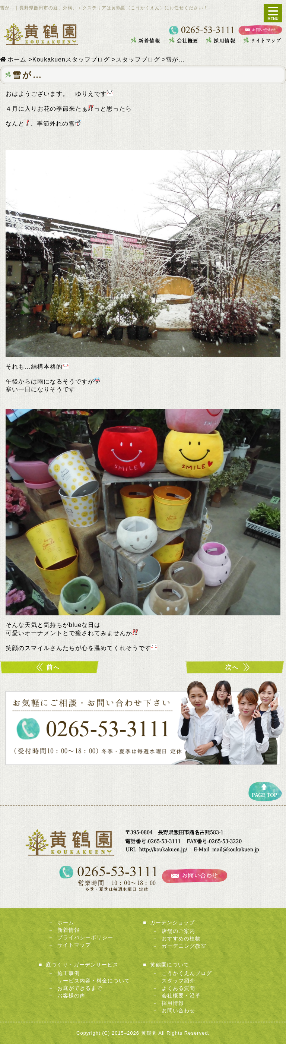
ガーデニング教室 (184, 946)
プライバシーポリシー (85, 937)
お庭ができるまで (79, 988)
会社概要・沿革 (181, 996)
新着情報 (68, 930)
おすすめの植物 (181, 939)
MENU (272, 13)
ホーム (65, 922)
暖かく (50, 667)
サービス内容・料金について (93, 981)
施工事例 (68, 973)
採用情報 (173, 1003)
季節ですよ (235, 667)
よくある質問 (178, 988)
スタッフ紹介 (178, 981)
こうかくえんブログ (187, 973)
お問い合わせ (178, 1010)
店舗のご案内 (178, 931)
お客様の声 (71, 996)
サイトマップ (74, 945)
